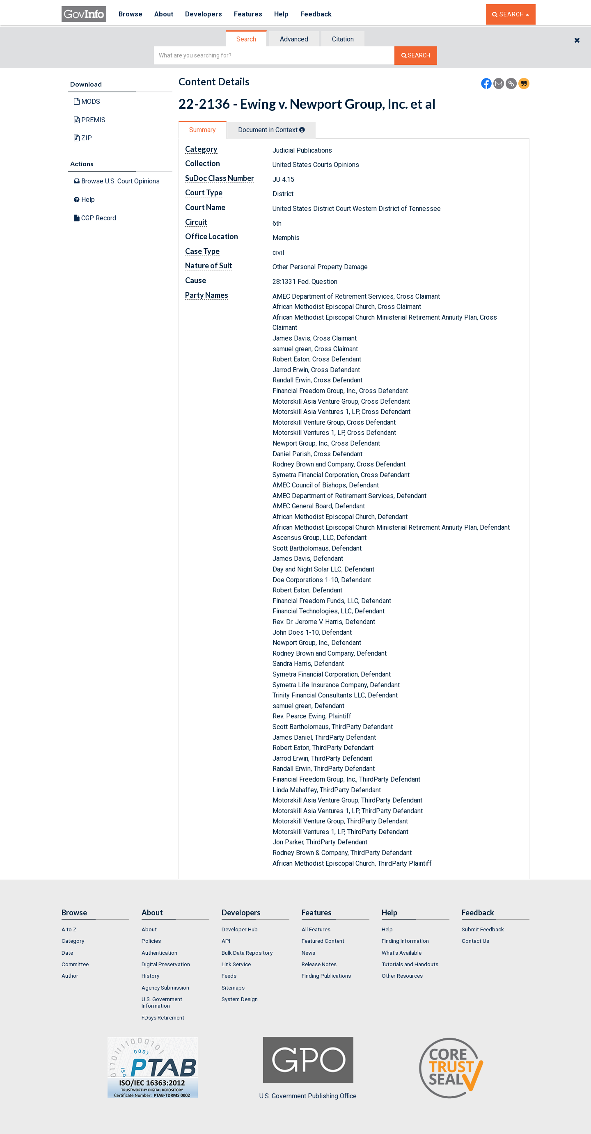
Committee (75, 964)
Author (70, 975)
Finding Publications (326, 975)
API (226, 940)
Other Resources (402, 975)
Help (282, 14)
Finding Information (405, 940)
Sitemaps (233, 987)
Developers (204, 14)
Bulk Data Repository (247, 952)
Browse (130, 14)
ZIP (83, 138)
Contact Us (475, 940)
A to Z (69, 929)
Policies (151, 940)
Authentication (159, 952)
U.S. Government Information (162, 1002)
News (308, 952)
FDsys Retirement (163, 1017)
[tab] (247, 39)
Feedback (316, 14)
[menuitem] (95, 929)
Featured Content (323, 940)
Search (246, 39)
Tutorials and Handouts (410, 964)
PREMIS (89, 120)
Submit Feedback (483, 929)
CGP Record (95, 218)
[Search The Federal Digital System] (415, 55)
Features (248, 14)
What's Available (401, 952)
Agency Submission (165, 987)
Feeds (229, 975)
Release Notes (319, 964)
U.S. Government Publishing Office (308, 1068)
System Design (240, 999)
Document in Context (271, 130)
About (164, 14)
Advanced (294, 39)
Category (73, 940)
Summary (202, 130)
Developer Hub (240, 929)
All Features (316, 929)
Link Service (236, 964)
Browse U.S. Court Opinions (117, 181)
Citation (343, 39)
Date (67, 952)
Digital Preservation (166, 964)
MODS (87, 101)
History (150, 975)
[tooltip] (302, 129)
